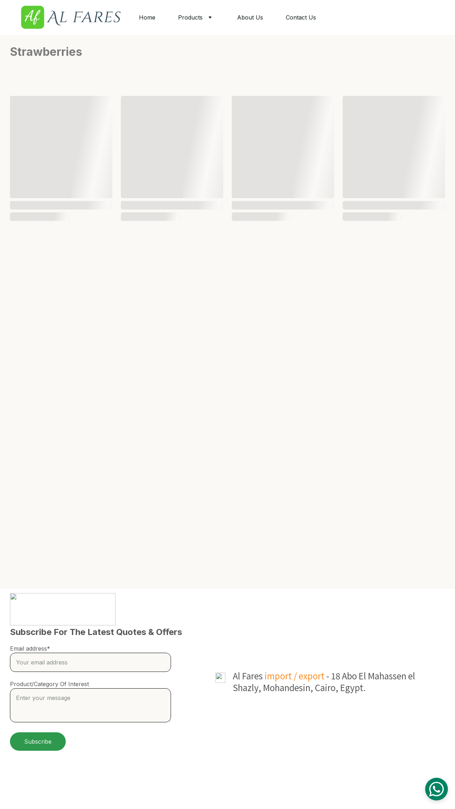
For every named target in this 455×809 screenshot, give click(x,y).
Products (190, 17)
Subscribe (38, 741)
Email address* (30, 648)
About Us (250, 17)
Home (147, 17)
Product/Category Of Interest (49, 684)
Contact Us (301, 17)
